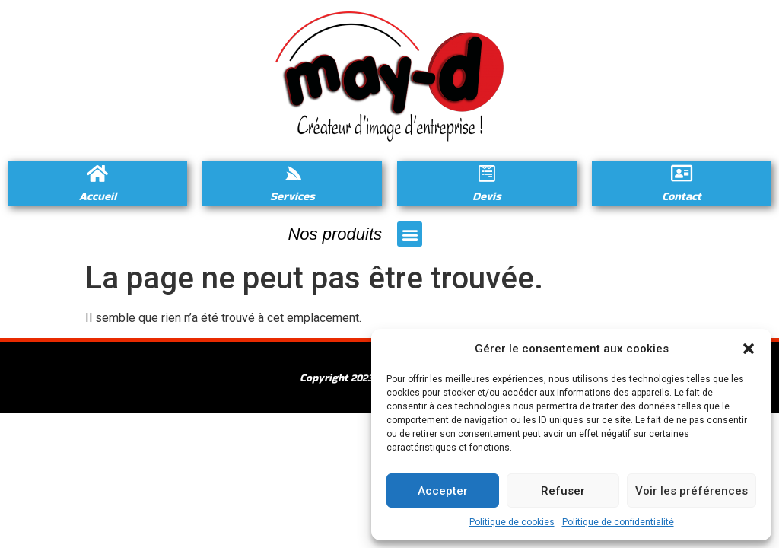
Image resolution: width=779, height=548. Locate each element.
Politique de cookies (512, 522)
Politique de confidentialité (618, 522)
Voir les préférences (691, 491)
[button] (748, 348)
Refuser (563, 491)
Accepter (443, 491)
